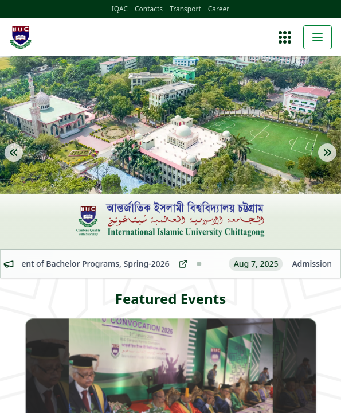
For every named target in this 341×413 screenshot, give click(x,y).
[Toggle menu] (9, 309)
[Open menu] (9, 300)
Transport (77, 9)
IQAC (16, 9)
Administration (64, 352)
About (50, 333)
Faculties (55, 371)
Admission (57, 390)
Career (107, 9)
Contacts (43, 9)
